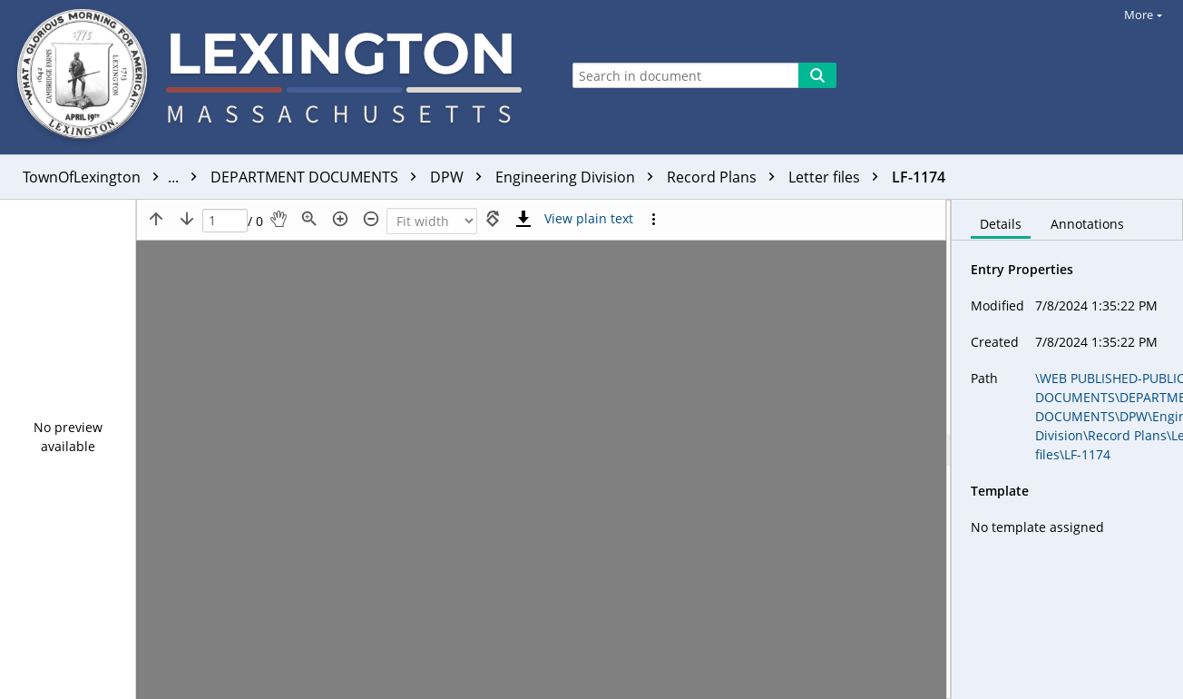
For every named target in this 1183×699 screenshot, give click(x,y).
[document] (1067, 449)
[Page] (225, 221)
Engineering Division (578, 177)
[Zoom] (431, 221)
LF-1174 (918, 177)
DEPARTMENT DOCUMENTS (317, 177)
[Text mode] (589, 219)
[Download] (523, 218)
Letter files (837, 177)
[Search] (817, 75)
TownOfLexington (114, 177)
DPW (460, 177)
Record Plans (725, 177)
